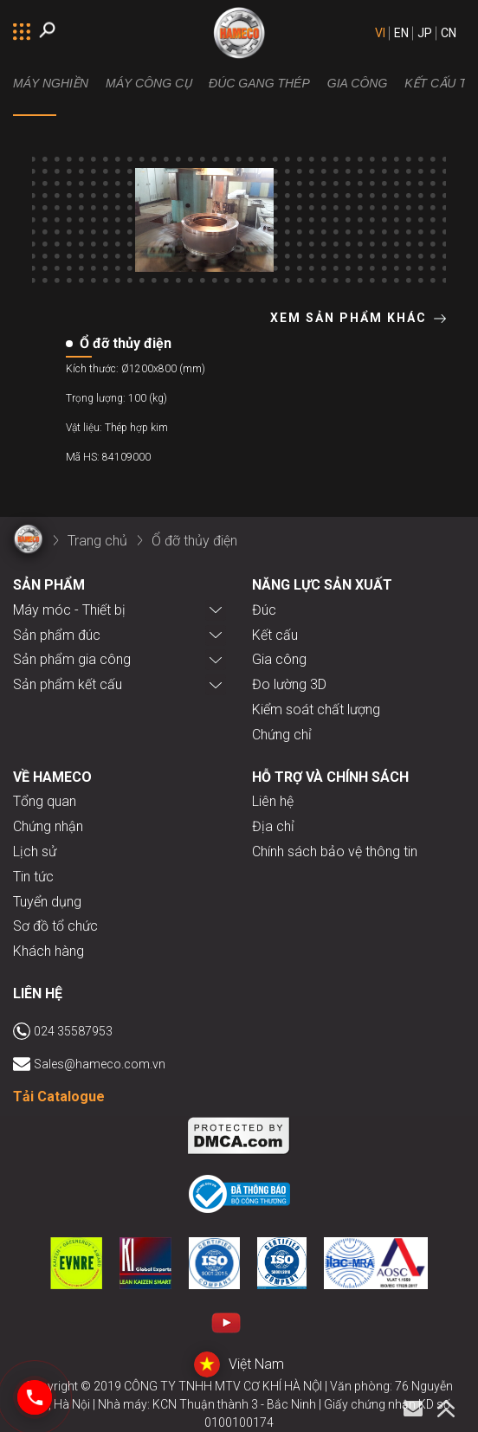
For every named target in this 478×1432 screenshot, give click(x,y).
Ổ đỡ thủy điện (194, 540)
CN (448, 33)
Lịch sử (34, 851)
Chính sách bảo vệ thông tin (334, 851)
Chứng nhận (48, 826)
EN (401, 33)
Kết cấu (275, 635)
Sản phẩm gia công (72, 659)
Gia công (357, 83)
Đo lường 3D (289, 684)
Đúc (264, 610)
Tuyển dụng (47, 901)
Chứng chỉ (282, 734)
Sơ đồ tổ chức (55, 926)
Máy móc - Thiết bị (69, 610)
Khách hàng (48, 951)
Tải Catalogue (59, 1096)
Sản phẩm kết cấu (67, 684)
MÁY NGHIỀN (50, 83)
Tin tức (33, 876)
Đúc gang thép (259, 83)
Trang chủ (97, 540)
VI (380, 33)
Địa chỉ (273, 826)
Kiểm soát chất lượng (316, 709)
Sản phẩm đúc (56, 635)
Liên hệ (273, 801)
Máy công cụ (148, 83)
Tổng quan (44, 801)
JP (424, 33)
